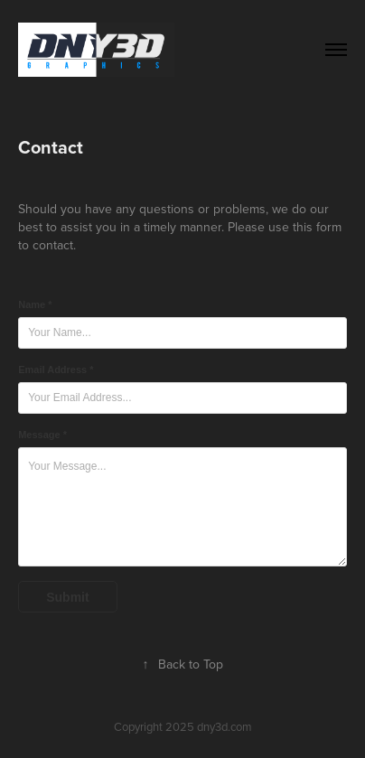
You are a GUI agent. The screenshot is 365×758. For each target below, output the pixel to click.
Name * (34, 304)
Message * (42, 434)
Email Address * (55, 369)
